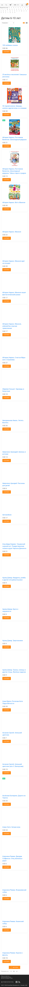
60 (16, 971)
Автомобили (6, 515)
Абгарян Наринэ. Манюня (11, 232)
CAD (15, 4)
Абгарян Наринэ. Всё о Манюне (13, 202)
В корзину (7, 51)
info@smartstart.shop (8, 982)
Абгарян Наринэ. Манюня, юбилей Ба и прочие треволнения (11, 326)
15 (11, 971)
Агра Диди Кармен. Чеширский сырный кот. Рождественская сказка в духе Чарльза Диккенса (14, 546)
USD (18, 4)
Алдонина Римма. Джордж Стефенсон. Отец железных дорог (12, 858)
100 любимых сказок (10, 45)
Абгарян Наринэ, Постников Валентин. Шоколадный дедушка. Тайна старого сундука (14, 171)
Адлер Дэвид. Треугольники (12, 640)
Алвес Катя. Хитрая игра (11, 827)
